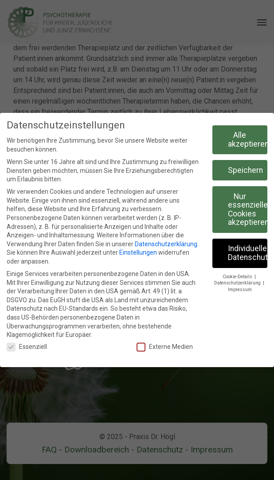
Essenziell (27, 347)
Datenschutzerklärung (166, 244)
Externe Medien (165, 347)
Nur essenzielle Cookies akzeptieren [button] (248, 209)
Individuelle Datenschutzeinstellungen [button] (248, 253)
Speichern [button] (245, 170)
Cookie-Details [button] (238, 277)
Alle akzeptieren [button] (248, 139)
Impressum (240, 289)
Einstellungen (138, 252)
